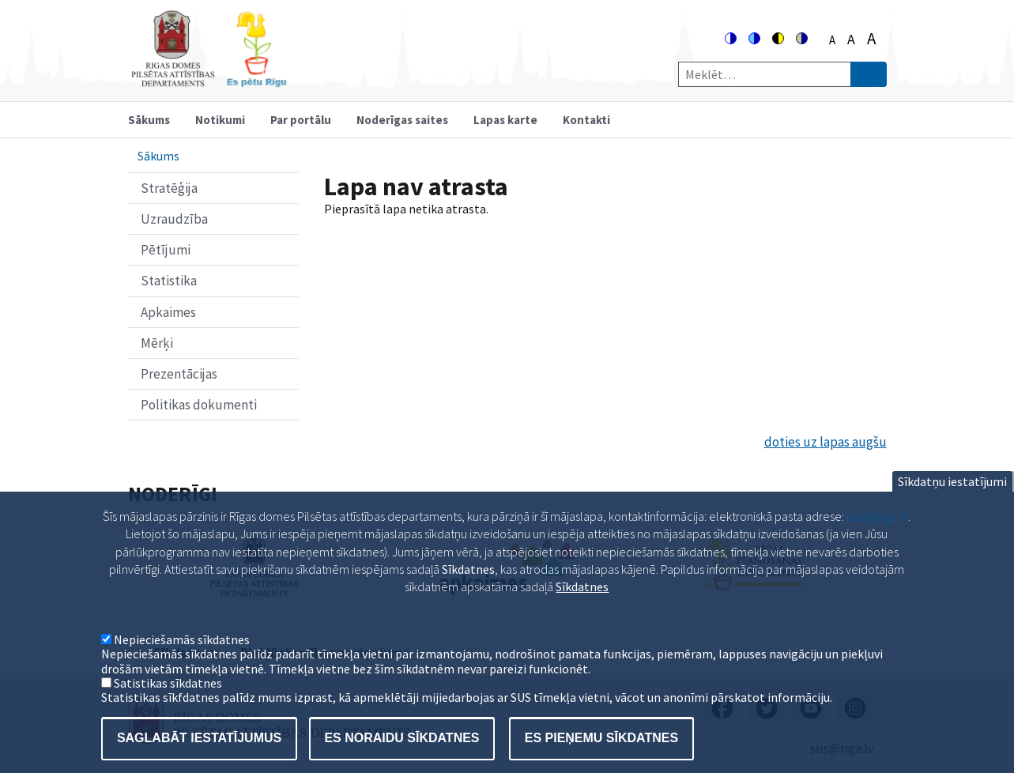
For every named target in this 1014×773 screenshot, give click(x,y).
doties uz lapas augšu (825, 442)
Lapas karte (505, 119)
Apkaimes (168, 312)
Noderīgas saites (402, 119)
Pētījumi (165, 249)
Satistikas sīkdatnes (168, 703)
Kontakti (586, 119)
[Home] (208, 80)
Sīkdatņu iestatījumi (952, 502)
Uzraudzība (174, 219)
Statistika (169, 280)
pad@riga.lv (877, 537)
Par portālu (300, 119)
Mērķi (157, 343)
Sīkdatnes (582, 607)
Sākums (149, 119)
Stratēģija (169, 188)
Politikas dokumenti (199, 404)
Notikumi (220, 119)
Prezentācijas (179, 374)
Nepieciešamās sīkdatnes (182, 660)
